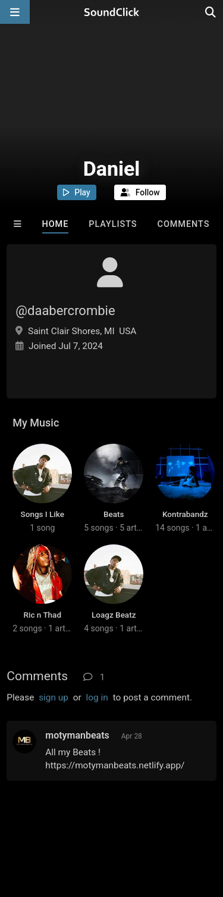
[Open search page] (211, 12)
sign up (53, 697)
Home (55, 224)
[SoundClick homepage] (112, 12)
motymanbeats (77, 735)
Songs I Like (42, 514)
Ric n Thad (42, 614)
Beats (113, 514)
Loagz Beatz (114, 614)
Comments (184, 224)
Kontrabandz (185, 514)
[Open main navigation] (15, 12)
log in (97, 697)
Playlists (113, 224)
